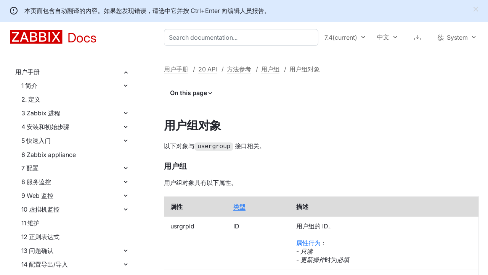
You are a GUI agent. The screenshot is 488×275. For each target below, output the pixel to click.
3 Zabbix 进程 (40, 113)
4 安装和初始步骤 (45, 127)
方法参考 (239, 69)
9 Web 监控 (37, 195)
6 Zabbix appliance (48, 155)
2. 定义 (30, 99)
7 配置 (30, 168)
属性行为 (308, 242)
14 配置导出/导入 (44, 264)
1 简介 (29, 85)
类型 (239, 206)
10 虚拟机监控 (40, 209)
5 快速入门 (36, 140)
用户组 (270, 69)
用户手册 (27, 72)
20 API (207, 69)
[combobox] (242, 37)
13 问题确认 (37, 250)
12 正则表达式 (40, 237)
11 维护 (30, 223)
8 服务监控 (36, 182)
